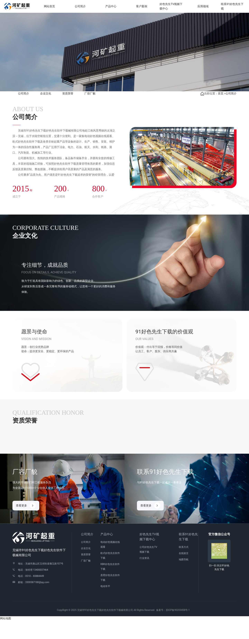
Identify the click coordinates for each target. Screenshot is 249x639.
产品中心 (106, 552)
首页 (220, 112)
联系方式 (183, 565)
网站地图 (5, 636)
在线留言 (183, 571)
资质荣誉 (67, 112)
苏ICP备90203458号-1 (179, 628)
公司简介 (23, 112)
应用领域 (203, 6)
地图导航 (183, 578)
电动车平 (105, 604)
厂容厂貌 (89, 112)
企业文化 (45, 112)
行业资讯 (144, 576)
